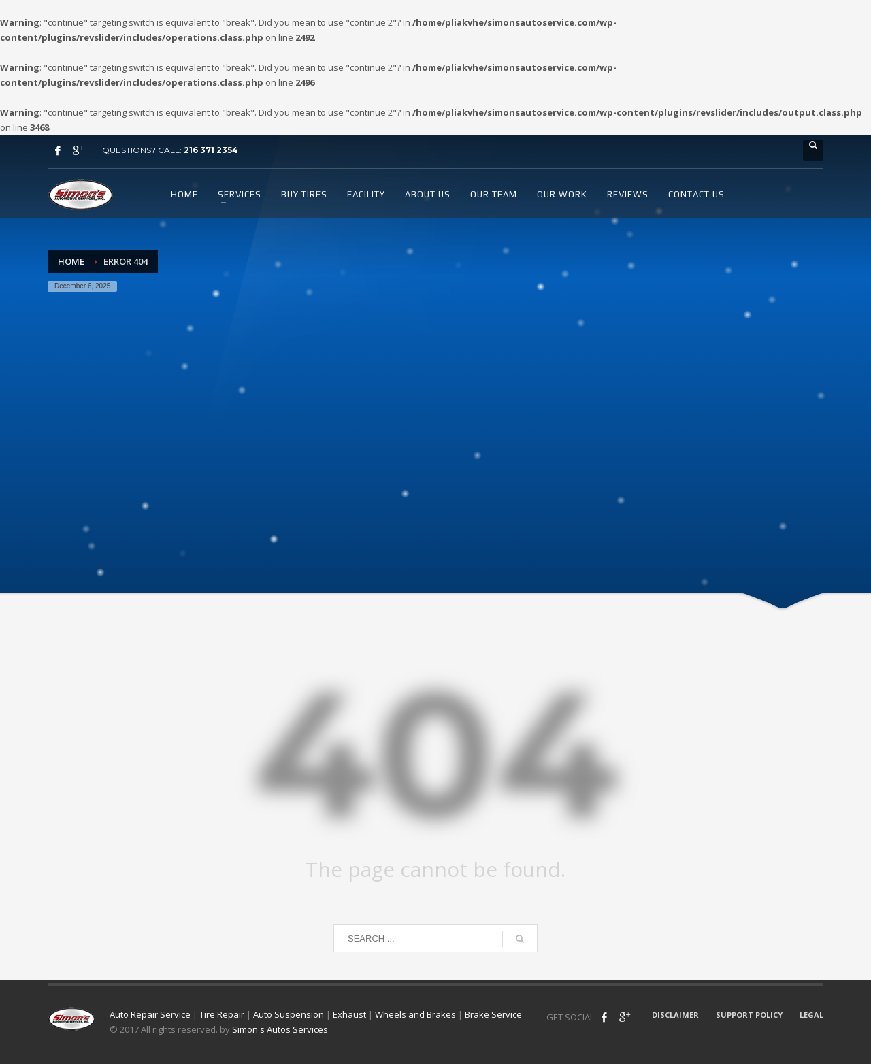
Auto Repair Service (150, 1014)
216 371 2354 (211, 150)
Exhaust (349, 1014)
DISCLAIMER (675, 1015)
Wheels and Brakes (415, 1014)
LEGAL (811, 1015)
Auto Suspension (288, 1014)
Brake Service (493, 1014)
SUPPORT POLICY (749, 1015)
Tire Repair (221, 1014)
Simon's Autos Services (280, 1029)
